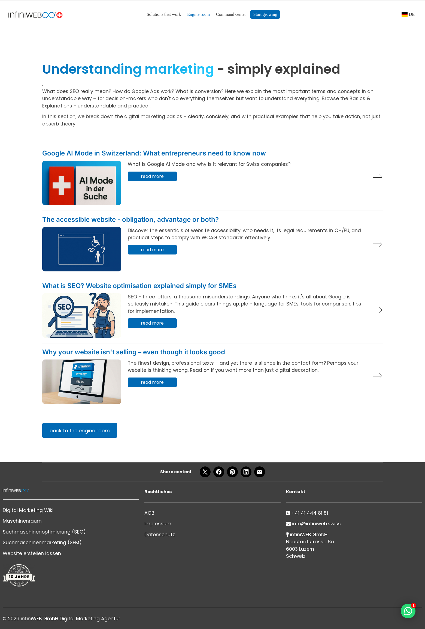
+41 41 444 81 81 (309, 513)
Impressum (157, 523)
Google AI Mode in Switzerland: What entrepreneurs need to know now (154, 153)
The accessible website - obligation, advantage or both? (130, 219)
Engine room (198, 14)
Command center (231, 14)
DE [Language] (412, 14)
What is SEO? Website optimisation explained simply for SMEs (139, 286)
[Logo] (35, 14)
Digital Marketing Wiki (28, 510)
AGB (149, 513)
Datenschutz (159, 534)
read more (152, 176)
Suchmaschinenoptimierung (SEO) (44, 532)
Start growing (265, 14)
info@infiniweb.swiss (316, 523)
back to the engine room (80, 430)
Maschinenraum (22, 521)
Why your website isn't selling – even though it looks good (133, 352)
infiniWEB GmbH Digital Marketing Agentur (70, 618)
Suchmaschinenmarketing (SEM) (42, 542)
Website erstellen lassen (32, 553)
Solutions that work (164, 14)
